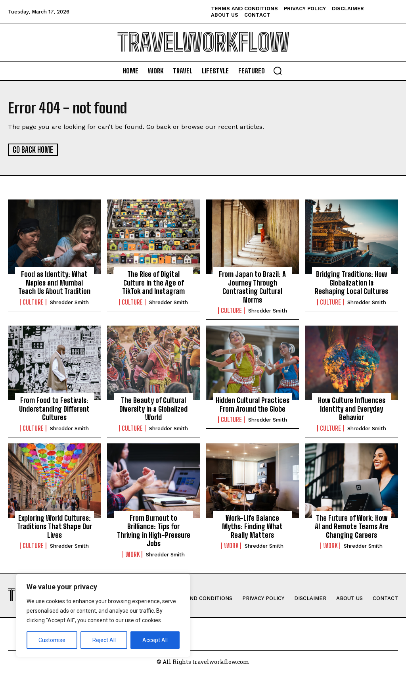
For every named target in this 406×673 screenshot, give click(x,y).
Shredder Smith (69, 302)
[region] (103, 615)
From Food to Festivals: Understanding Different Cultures (54, 408)
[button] (277, 70)
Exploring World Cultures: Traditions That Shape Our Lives (54, 526)
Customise (51, 640)
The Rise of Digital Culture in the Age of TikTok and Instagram (153, 282)
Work (132, 554)
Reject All (104, 640)
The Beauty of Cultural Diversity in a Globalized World (153, 408)
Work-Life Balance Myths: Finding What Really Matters (252, 526)
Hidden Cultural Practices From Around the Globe (252, 404)
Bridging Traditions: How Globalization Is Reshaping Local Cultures (351, 282)
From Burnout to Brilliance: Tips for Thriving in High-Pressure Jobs (153, 530)
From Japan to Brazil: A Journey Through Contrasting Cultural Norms (252, 286)
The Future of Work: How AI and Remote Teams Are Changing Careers (352, 526)
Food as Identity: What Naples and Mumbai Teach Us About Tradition (54, 282)
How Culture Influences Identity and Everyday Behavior (351, 408)
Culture (33, 302)
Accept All (155, 640)
